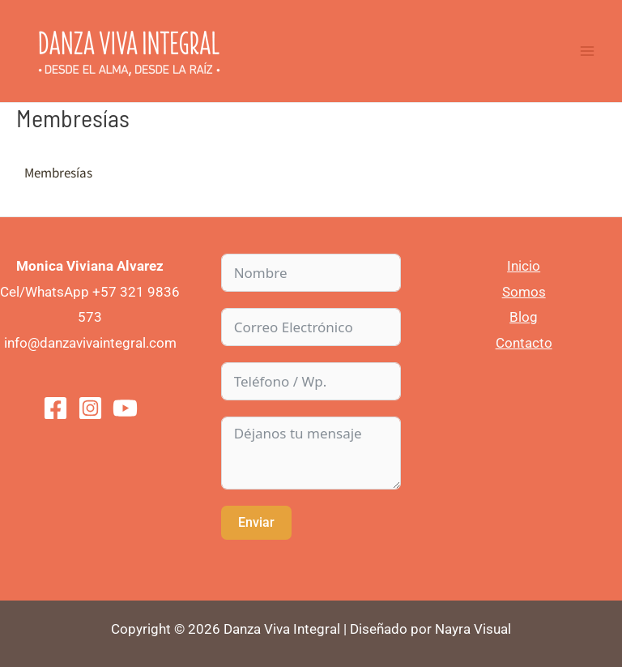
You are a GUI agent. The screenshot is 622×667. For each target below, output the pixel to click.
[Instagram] (90, 408)
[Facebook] (55, 408)
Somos (524, 292)
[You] (125, 408)
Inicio (523, 266)
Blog (523, 317)
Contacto (524, 343)
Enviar (256, 522)
